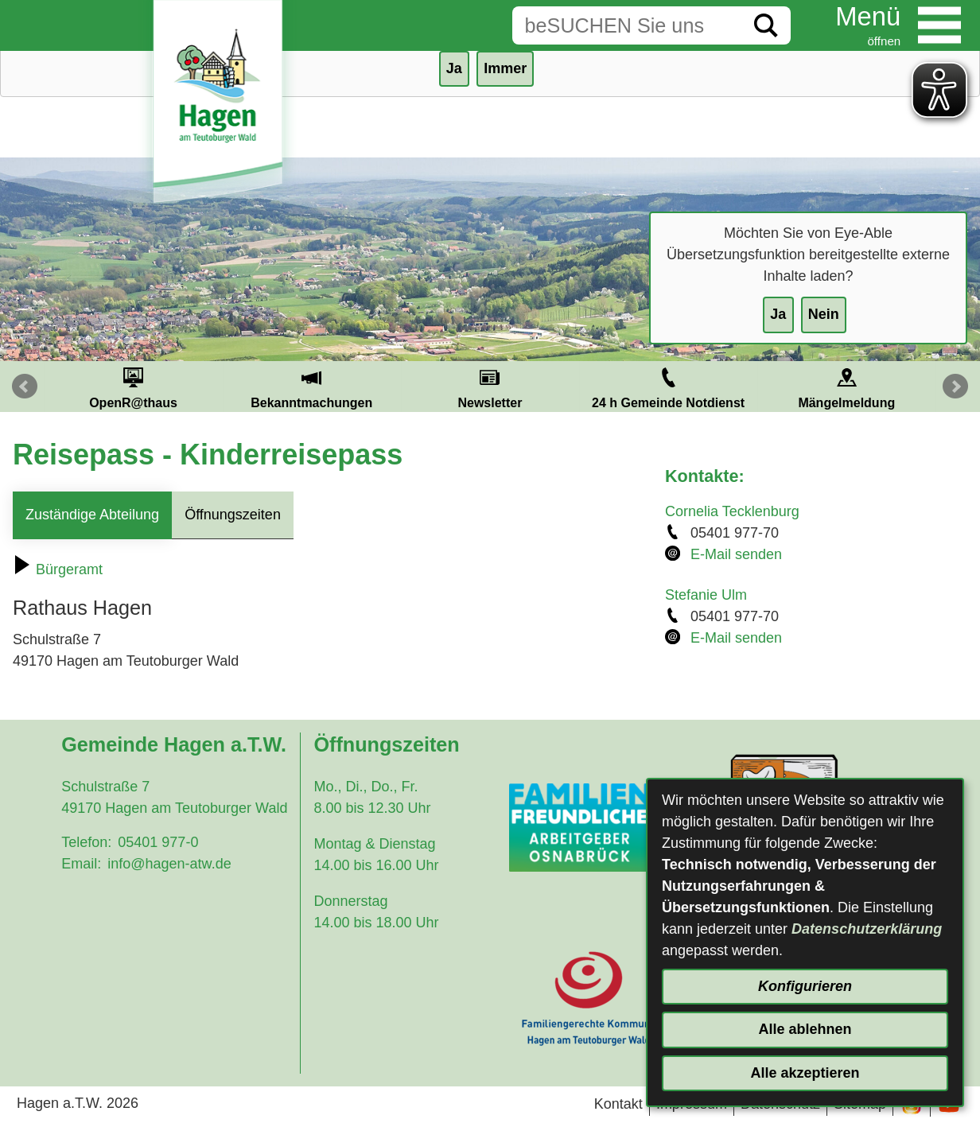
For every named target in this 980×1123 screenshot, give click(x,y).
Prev (24, 386)
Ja (778, 314)
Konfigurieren (805, 986)
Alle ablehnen (804, 1029)
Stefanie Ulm (706, 595)
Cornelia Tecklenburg (732, 511)
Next (955, 386)
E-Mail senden (736, 554)
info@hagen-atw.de (169, 864)
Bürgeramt (58, 569)
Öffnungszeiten (233, 515)
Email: (81, 864)
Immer (505, 68)
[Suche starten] (766, 25)
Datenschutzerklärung (866, 929)
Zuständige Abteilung (92, 515)
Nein (823, 314)
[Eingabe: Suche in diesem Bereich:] (626, 25)
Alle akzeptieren (804, 1073)
